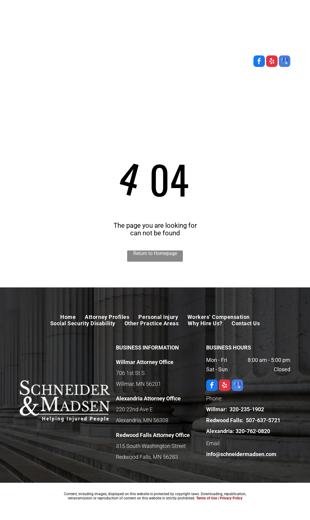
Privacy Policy (231, 498)
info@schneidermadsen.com (241, 454)
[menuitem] (34, 80)
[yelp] (272, 61)
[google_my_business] (284, 61)
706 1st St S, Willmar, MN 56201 (248, 47)
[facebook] (259, 61)
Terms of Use (206, 498)
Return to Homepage (155, 253)
